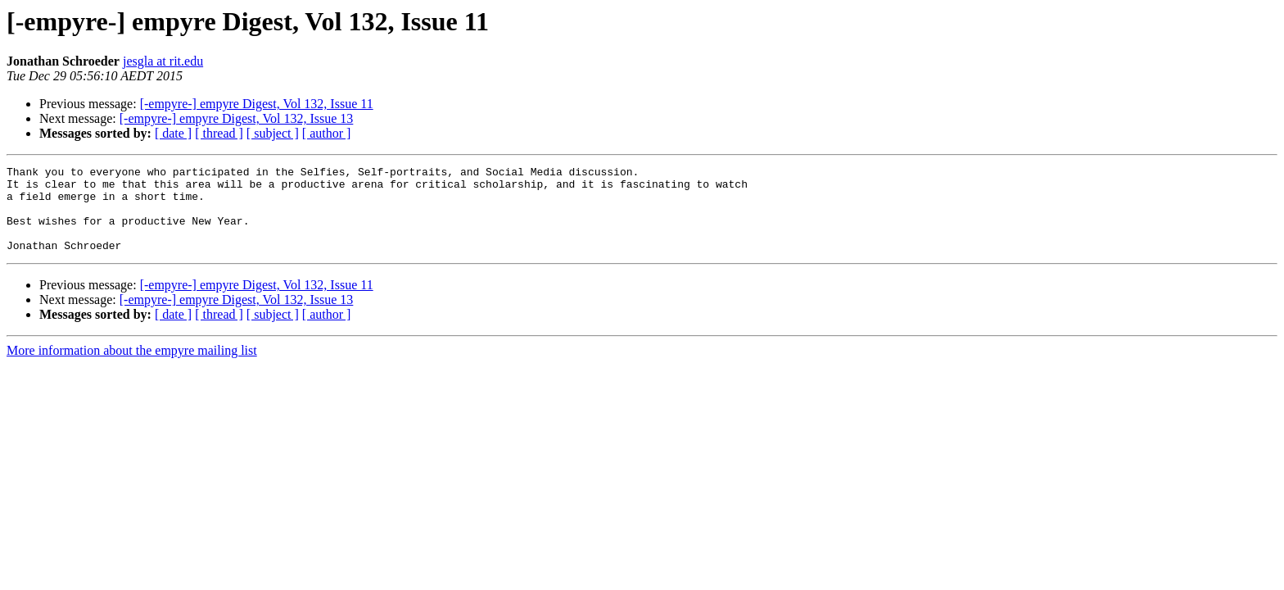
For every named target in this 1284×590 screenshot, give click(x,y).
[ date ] (173, 133)
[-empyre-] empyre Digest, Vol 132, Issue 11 (256, 104)
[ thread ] (219, 133)
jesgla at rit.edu (163, 61)
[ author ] (326, 133)
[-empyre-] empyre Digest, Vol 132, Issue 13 (237, 118)
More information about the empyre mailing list (132, 367)
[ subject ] (272, 133)
